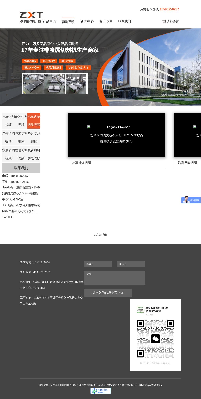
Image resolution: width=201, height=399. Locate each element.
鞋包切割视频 (21, 154)
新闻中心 (87, 21)
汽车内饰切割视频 (34, 120)
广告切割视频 (8, 137)
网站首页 (30, 21)
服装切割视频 (21, 120)
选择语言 (170, 22)
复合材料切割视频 (34, 154)
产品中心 (49, 21)
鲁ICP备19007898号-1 (150, 384)
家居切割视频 (8, 154)
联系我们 (124, 21)
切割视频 (68, 22)
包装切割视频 (21, 137)
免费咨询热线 (159, 9)
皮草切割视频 (8, 120)
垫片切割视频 (34, 137)
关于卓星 (106, 21)
